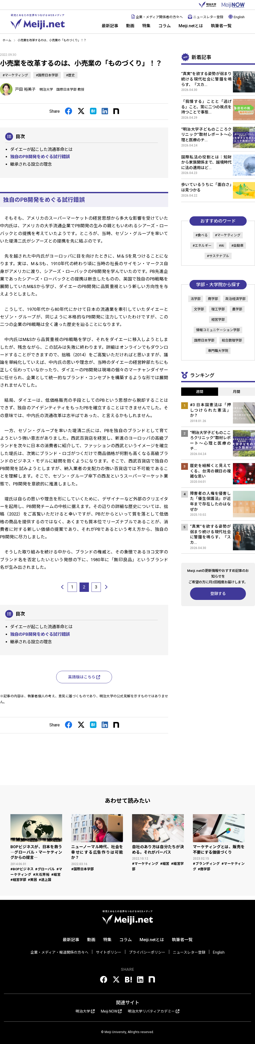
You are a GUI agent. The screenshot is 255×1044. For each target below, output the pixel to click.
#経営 (56, 874)
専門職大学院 (218, 351)
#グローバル (45, 869)
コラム (164, 25)
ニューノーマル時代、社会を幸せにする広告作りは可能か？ (97, 852)
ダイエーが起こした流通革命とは (41, 149)
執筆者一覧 (221, 25)
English (236, 17)
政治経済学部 (235, 299)
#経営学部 (18, 880)
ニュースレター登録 (205, 17)
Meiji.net (37, 22)
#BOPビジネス (22, 869)
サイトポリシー (108, 952)
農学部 (237, 309)
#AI (221, 245)
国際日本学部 (204, 340)
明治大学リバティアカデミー (153, 1011)
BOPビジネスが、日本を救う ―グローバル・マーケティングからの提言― (36, 852)
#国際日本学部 (47, 75)
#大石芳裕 (41, 874)
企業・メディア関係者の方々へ (157, 17)
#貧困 (32, 880)
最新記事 (110, 25)
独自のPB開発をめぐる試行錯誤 (40, 156)
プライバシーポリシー (147, 952)
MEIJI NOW (233, 5)
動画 (130, 25)
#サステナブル (218, 256)
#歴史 (70, 75)
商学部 (213, 299)
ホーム (7, 40)
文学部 (199, 309)
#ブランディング (206, 864)
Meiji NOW (111, 1011)
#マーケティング (15, 75)
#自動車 (237, 245)
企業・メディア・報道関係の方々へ (59, 952)
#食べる (201, 235)
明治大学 (207, 5)
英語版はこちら (84, 677)
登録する (218, 593)
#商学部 (204, 869)
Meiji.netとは (191, 25)
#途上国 (45, 880)
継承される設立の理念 (31, 164)
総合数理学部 (232, 340)
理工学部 (218, 309)
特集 (146, 25)
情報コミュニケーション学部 (218, 330)
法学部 (196, 299)
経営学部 (218, 320)
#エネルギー (202, 245)
